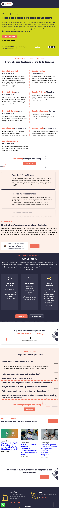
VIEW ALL (52, 421)
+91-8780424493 (15, 501)
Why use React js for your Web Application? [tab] (21, 374)
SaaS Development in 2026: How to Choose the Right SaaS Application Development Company (49, 450)
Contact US (29, 409)
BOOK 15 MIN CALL (10, 36)
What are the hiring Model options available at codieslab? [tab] (27, 382)
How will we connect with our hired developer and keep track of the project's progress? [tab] (29, 396)
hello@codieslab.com (17, 502)
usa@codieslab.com (46, 499)
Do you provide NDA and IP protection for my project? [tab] (25, 387)
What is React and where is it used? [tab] (17, 362)
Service (34, 246)
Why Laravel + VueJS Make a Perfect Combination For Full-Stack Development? (9, 446)
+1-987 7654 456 (45, 497)
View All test (21, 316)
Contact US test (36, 316)
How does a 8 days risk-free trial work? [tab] (19, 378)
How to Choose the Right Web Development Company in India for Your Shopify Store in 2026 (29, 449)
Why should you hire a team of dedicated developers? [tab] (25, 391)
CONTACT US (29, 163)
